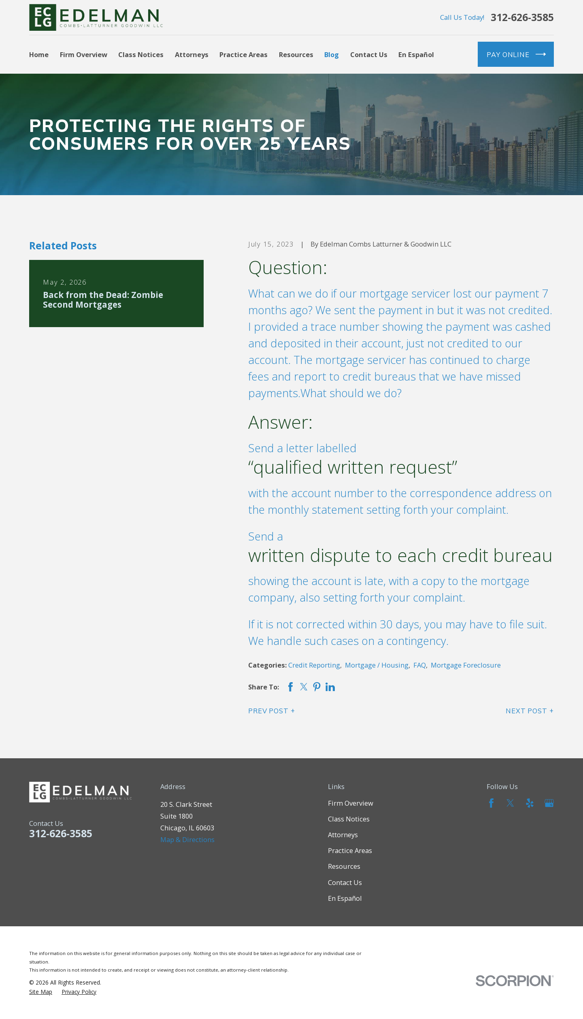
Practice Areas (350, 850)
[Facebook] (491, 803)
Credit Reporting (314, 665)
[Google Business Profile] (549, 803)
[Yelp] (529, 803)
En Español (345, 898)
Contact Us (345, 882)
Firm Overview (350, 803)
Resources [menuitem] (296, 54)
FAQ (419, 665)
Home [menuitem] (39, 54)
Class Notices (349, 818)
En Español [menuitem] (416, 54)
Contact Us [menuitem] (368, 54)
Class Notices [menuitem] (141, 54)
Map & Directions (187, 839)
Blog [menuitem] (331, 54)
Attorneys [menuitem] (192, 54)
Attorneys (343, 834)
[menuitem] (40, 992)
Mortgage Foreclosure (466, 665)
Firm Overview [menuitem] (83, 54)
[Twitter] (510, 803)
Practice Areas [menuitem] (243, 54)
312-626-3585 (522, 18)
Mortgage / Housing (377, 665)
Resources (344, 866)
